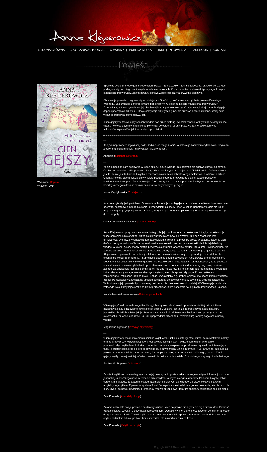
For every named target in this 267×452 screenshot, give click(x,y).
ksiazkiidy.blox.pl (130, 396)
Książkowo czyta (130, 425)
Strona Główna (51, 49)
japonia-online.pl (147, 221)
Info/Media (177, 49)
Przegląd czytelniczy (141, 326)
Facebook (199, 49)
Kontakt (220, 49)
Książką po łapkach (150, 294)
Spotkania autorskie (87, 49)
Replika (54, 182)
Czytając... (134, 192)
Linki (160, 49)
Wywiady (116, 49)
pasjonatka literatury (126, 155)
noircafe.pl (134, 363)
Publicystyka (140, 49)
